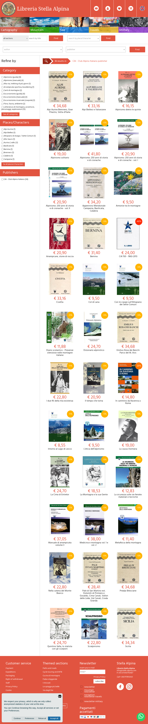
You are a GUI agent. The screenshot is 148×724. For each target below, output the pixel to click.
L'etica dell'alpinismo (94, 430)
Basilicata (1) (7, 146)
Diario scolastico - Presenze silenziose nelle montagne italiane (60, 334)
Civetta (60, 284)
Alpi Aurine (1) (8, 129)
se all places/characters (13, 164)
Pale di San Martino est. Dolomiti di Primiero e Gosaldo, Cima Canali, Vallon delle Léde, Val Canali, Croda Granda (94, 577)
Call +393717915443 (125, 677)
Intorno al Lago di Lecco (60, 430)
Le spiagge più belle (51, 686)
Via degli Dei (48, 690)
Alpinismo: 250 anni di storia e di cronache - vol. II (60, 188)
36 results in (60, 61)
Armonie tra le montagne (128, 187)
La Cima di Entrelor (60, 476)
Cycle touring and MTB (52, 672)
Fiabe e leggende (50, 679)
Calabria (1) (7, 155)
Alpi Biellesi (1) (8, 132)
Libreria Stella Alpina (43, 8)
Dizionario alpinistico (94, 332)
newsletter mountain (89, 686)
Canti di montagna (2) (11, 90)
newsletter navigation (89, 691)
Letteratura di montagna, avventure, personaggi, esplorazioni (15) (18, 108)
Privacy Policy (11, 686)
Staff (8, 682)
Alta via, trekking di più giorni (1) (16, 83)
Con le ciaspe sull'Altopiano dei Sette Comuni (128, 285)
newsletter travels (93, 696)
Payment (9, 668)
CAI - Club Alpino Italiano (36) (14, 179)
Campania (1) (7, 159)
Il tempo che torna (94, 382)
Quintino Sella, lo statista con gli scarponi (60, 629)
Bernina (94, 238)
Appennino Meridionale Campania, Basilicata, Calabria (94, 189)
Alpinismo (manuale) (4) (12, 80)
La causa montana (128, 430)
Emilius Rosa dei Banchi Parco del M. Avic (128, 333)
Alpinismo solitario (60, 139)
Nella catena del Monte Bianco (60, 573)
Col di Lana (94, 284)
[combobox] (83, 38)
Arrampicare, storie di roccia (60, 238)
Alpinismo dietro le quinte (128, 91)
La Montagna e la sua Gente (94, 476)
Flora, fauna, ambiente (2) (13, 103)
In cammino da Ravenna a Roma (128, 383)
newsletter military (93, 701)
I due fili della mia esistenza (60, 382)
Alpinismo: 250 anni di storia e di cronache (94, 140)
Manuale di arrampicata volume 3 (60, 525)
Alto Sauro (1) (8, 139)
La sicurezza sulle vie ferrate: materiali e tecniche (128, 477)
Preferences (29, 718)
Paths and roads (50, 668)
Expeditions (11, 672)
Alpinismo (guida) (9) (11, 77)
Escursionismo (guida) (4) (13, 93)
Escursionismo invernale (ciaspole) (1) (18, 100)
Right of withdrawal (14, 679)
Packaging (10, 675)
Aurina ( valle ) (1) (9, 142)
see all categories (10, 114)
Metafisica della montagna (128, 524)
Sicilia (128, 628)
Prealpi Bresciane (128, 572)
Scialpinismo (94, 628)
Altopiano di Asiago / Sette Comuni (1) (18, 136)
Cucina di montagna (51, 675)
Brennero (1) (7, 152)
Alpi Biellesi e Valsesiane (94, 91)
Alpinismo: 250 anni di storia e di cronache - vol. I (128, 140)
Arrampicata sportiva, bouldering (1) (17, 87)
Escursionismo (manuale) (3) (14, 97)
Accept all (54, 718)
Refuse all (42, 718)
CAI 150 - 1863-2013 (128, 238)
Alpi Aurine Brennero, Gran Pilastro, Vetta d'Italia (60, 92)
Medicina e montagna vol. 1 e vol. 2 (94, 525)
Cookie (9, 690)
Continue (17, 718)
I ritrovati (46, 682)
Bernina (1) (6, 149)
